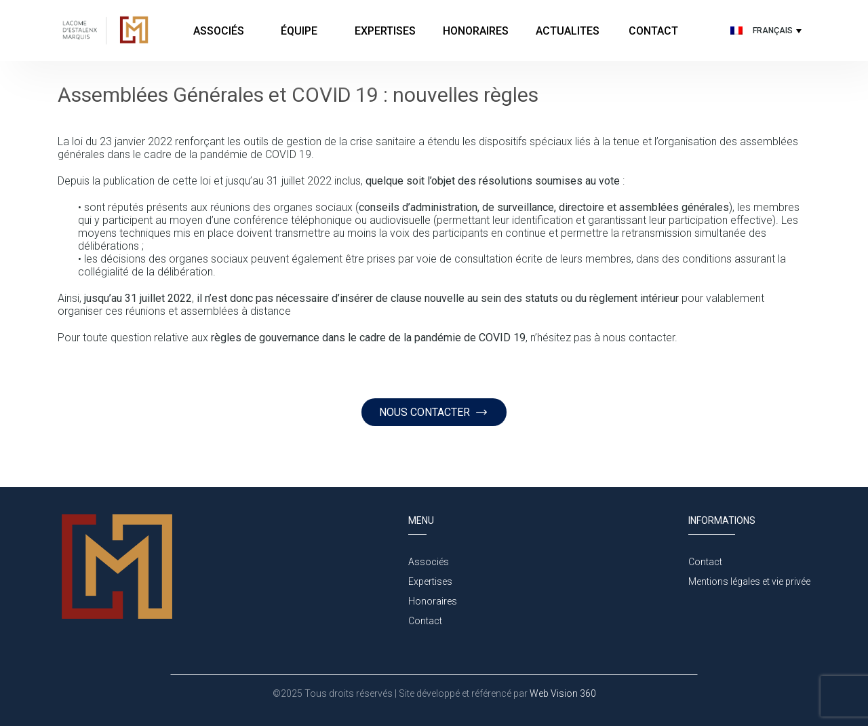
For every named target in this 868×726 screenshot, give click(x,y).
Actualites (567, 30)
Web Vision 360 (562, 693)
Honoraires (476, 30)
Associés (218, 30)
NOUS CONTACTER (433, 412)
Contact (653, 30)
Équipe (300, 30)
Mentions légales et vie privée (749, 581)
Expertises (385, 30)
